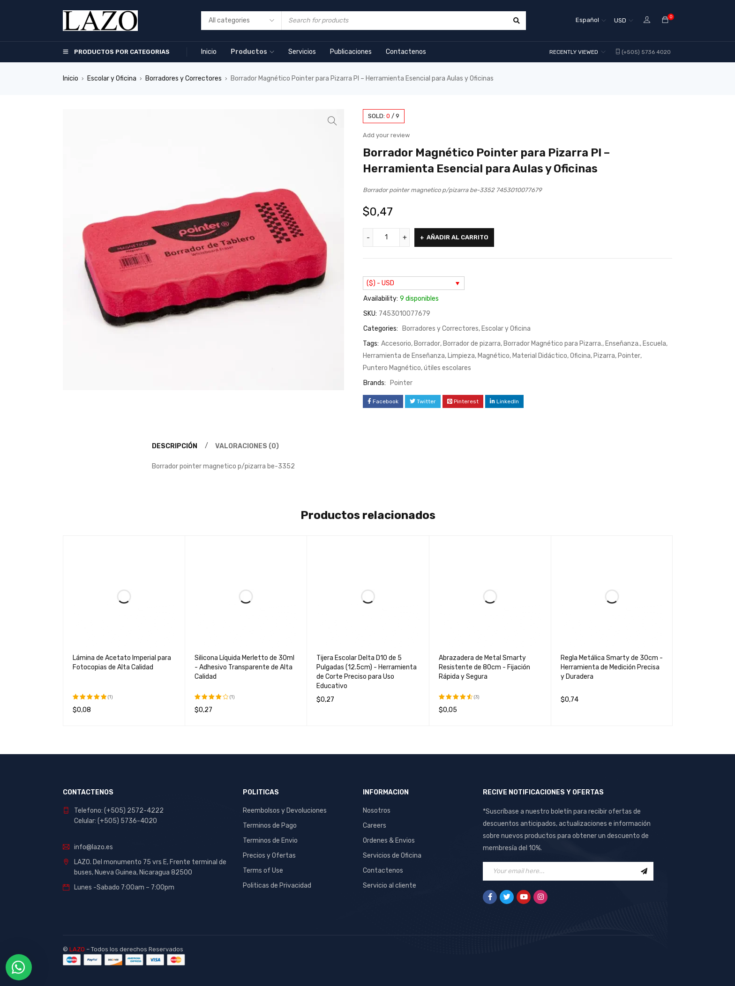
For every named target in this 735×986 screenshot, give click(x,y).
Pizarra (604, 356)
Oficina (580, 356)
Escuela (654, 344)
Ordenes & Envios (389, 841)
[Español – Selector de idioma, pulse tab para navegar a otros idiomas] (591, 21)
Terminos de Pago (270, 826)
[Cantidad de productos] (386, 237)
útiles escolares (447, 368)
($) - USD (380, 283)
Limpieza (461, 356)
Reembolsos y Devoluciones (285, 811)
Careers (374, 826)
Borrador (427, 344)
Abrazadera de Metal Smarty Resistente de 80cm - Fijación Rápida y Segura (484, 667)
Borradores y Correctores (183, 78)
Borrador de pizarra (472, 344)
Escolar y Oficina (111, 78)
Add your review (386, 135)
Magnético (494, 356)
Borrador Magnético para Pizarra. (552, 344)
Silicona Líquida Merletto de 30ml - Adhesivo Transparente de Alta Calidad (244, 667)
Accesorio (396, 344)
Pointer (629, 356)
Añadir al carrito (457, 237)
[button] (332, 121)
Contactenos (383, 871)
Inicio (70, 78)
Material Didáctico (539, 356)
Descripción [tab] (174, 446)
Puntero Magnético (392, 368)
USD (620, 20)
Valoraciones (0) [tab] (247, 446)
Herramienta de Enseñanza (404, 356)
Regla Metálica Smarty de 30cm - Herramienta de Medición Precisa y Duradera (612, 667)
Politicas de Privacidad (277, 886)
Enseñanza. (622, 344)
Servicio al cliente (389, 886)
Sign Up (644, 871)
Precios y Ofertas (269, 856)
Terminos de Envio (270, 841)
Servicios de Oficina (392, 856)
